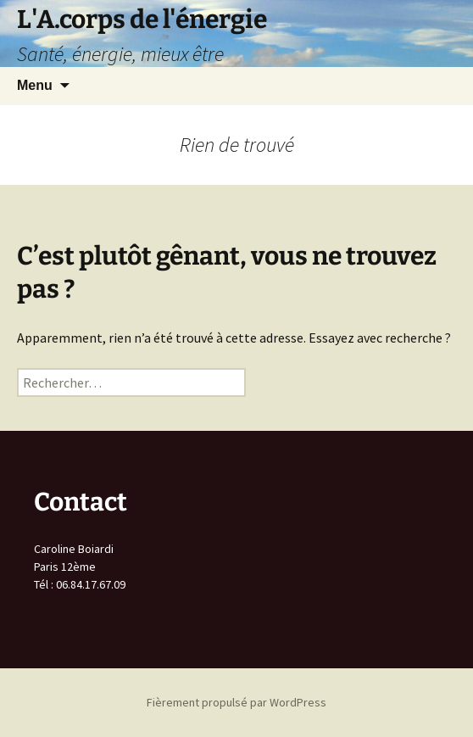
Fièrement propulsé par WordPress (236, 702)
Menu (35, 85)
